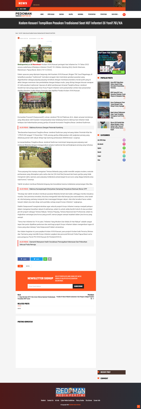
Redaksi (43, 401)
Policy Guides (80, 401)
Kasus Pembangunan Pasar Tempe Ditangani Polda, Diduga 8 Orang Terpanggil (118, 104)
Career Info (97, 401)
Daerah (99, 152)
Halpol (99, 156)
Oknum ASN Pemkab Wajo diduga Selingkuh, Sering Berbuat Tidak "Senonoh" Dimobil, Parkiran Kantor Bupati (117, 126)
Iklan (99, 160)
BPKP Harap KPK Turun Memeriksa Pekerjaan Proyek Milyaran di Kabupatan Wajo (118, 94)
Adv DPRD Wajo (102, 140)
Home (42, 14)
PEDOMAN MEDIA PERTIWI (75, 405)
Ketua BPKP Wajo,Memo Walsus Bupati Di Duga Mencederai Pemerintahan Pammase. (117, 85)
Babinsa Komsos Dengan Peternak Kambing (46, 127)
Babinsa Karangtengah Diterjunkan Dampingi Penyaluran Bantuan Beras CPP (58, 189)
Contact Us (50, 401)
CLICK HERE (118, 72)
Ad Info (57, 401)
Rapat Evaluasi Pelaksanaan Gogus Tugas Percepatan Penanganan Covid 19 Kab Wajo (118, 115)
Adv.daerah (100, 144)
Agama (99, 148)
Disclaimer (89, 401)
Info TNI (28, 266)
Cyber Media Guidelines (67, 401)
